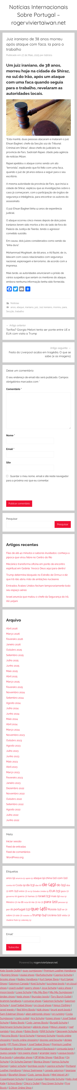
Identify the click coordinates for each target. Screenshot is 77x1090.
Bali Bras (59, 1057)
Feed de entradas (16, 846)
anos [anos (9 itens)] (10, 878)
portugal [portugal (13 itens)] (22, 909)
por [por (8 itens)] (9, 909)
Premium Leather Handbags (60, 970)
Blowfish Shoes (17, 1074)
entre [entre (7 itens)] (23, 891)
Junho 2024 (12, 713)
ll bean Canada (34, 1079)
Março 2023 (13, 772)
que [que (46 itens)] (39, 908)
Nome (10, 435)
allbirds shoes (41, 1027)
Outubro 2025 (14, 649)
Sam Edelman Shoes (12, 1014)
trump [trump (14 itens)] (39, 915)
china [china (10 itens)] (51, 878)
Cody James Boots (37, 1022)
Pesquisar (11, 518)
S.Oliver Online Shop (20, 1087)
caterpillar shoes (23, 1057)
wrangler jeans (47, 1053)
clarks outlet (22, 1018)
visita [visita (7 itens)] (66, 915)
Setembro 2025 (15, 655)
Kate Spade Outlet (10, 970)
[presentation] (27, 491)
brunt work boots (61, 1009)
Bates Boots (17, 1022)
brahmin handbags (10, 1001)
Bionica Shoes (42, 1061)
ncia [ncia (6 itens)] (27, 902)
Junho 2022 (12, 820)
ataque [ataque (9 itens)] (39, 878)
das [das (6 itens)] (38, 885)
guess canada (8, 1053)
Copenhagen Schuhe (12, 1079)
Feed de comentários (18, 851)
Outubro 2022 (14, 798)
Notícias (15, 303)
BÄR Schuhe (47, 1031)
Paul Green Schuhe (52, 1083)
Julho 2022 (12, 814)
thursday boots (40, 996)
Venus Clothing (61, 1005)
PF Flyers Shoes (17, 1044)
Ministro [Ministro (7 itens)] (11, 902)
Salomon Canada (19, 983)
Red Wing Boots (26, 1009)
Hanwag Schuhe (45, 1035)
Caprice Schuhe (63, 974)
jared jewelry (7, 1009)
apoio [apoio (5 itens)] (29, 878)
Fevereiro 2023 (14, 777)
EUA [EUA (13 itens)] (54, 891)
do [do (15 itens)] (61, 885)
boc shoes (17, 1031)
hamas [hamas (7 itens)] (33, 896)
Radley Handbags (27, 979)
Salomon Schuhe (53, 1001)
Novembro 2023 (15, 734)
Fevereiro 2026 (14, 639)
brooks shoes (7, 979)
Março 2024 (13, 729)
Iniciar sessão (13, 841)
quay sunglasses (32, 970)
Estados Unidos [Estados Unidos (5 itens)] (41, 891)
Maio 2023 (12, 761)
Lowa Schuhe (24, 992)
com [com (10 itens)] (62, 878)
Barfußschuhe (44, 974)
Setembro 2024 (15, 697)
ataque (20, 307)
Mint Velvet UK (59, 1074)
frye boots (6, 1057)
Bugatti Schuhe (58, 1022)
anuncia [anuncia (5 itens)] (20, 878)
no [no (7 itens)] (40, 902)
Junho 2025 (12, 665)
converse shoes (32, 1001)
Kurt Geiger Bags (49, 979)
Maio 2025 (12, 671)
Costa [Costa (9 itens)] (21, 885)
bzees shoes (53, 1018)
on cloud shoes (42, 1005)
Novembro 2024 (15, 692)
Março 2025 (13, 681)
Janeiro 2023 (13, 783)
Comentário (14, 389)
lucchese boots (55, 983)
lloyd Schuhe (27, 1035)
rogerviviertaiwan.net (46, 962)
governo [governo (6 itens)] (11, 896)
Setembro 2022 (15, 804)
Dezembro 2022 (15, 788)
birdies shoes (7, 996)
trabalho (19, 311)
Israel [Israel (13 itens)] (44, 896)
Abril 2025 (11, 676)
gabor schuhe (18, 1066)
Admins (48, 55)
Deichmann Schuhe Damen (15, 1027)
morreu (57, 307)
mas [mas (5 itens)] (63, 896)
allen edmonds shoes (38, 1014)
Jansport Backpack (44, 1048)
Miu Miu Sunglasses (60, 992)
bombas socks (36, 1066)
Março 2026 (13, 633)
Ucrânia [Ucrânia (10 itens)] (54, 915)
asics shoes (64, 988)
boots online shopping (25, 1040)
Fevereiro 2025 (14, 687)
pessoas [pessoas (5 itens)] (63, 902)
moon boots (7, 992)
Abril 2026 (12, 628)
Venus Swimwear (33, 1070)
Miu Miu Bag (40, 992)
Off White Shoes (43, 1057)
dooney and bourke (51, 1040)
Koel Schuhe (38, 983)
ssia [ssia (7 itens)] (18, 915)
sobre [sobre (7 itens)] (10, 915)
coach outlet (16, 988)
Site (8, 462)
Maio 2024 (12, 719)
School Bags (14, 1083)
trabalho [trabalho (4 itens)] (27, 915)
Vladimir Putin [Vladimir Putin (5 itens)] (13, 920)
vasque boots (66, 1053)
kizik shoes (43, 1009)
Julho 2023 (12, 750)
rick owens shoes (28, 1053)
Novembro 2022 (15, 793)
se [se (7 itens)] (64, 909)
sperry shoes (32, 988)
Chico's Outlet (32, 1083)
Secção (10, 311)
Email (10, 449)
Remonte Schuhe (54, 1079)
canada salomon (54, 1070)
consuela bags (65, 1048)
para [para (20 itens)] (51, 902)
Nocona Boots (9, 1035)
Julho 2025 (12, 660)
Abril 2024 (11, 724)
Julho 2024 (12, 708)
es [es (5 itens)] (30, 891)
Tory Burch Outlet (61, 996)
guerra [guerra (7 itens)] (22, 896)
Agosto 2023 (13, 745)
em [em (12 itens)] (13, 891)
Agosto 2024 (13, 703)
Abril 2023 (11, 766)
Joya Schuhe (49, 988)
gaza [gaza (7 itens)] (65, 891)
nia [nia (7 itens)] (34, 902)
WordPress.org (15, 857)
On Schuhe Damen (21, 1061)
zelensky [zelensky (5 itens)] (26, 920)
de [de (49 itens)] (49, 884)
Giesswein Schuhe (66, 1031)
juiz (36, 307)
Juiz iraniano (45, 307)
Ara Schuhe (37, 1018)
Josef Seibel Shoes (21, 1005)
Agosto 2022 (13, 809)
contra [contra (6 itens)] (10, 885)
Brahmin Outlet (22, 1048)
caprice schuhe (55, 1066)
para (64, 307)
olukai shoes (27, 974)
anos (13, 307)
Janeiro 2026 (13, 644)
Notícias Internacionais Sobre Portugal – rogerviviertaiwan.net (38, 14)
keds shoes (23, 996)
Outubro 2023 (14, 740)
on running (58, 1014)
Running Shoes (9, 974)
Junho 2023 (12, 756)
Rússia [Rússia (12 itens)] (54, 909)
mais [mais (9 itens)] (55, 896)
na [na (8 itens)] (21, 902)
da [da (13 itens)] (30, 885)
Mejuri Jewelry (58, 1027)
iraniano (29, 307)
